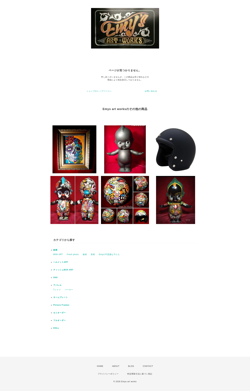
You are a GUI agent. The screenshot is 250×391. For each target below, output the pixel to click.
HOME (100, 366)
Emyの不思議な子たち (109, 254)
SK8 (55, 277)
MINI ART (58, 254)
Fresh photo (73, 254)
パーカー (69, 290)
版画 (85, 254)
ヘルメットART (60, 262)
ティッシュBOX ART (63, 270)
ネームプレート (60, 297)
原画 (93, 254)
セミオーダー (59, 313)
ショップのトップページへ (99, 91)
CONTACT (148, 366)
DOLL (56, 328)
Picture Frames (61, 305)
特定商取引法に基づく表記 (139, 374)
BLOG (131, 366)
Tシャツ (57, 290)
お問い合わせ (151, 91)
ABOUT (115, 366)
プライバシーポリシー (108, 374)
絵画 (55, 250)
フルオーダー (59, 320)
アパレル (57, 285)
